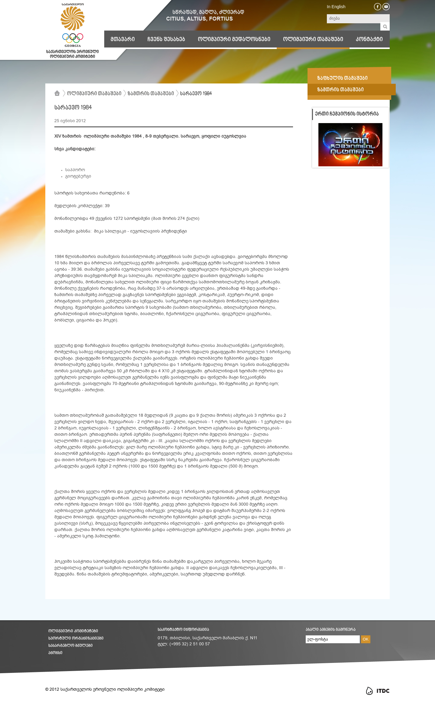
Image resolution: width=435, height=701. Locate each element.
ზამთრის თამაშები (150, 94)
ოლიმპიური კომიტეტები (73, 631)
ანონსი (55, 653)
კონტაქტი (369, 39)
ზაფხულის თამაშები (342, 79)
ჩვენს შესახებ (166, 39)
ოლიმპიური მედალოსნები (234, 39)
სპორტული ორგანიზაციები (76, 638)
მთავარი (123, 39)
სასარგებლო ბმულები (70, 646)
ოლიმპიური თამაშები (313, 39)
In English (336, 7)
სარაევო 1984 (196, 94)
